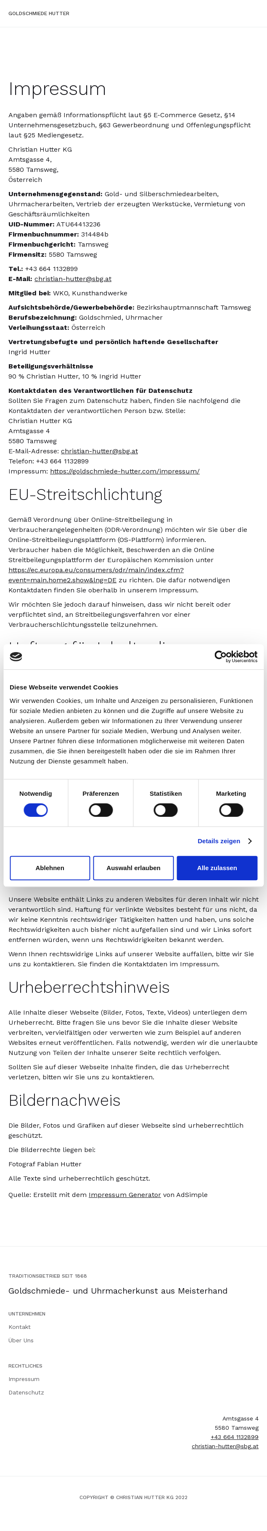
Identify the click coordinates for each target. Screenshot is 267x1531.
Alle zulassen (217, 867)
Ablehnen (50, 867)
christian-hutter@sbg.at (72, 279)
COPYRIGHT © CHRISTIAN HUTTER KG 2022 (133, 1497)
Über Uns (21, 1340)
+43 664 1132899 (235, 1437)
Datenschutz (26, 1392)
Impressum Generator (125, 1195)
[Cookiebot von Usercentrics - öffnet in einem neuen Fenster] (220, 656)
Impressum (24, 1379)
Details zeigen (219, 840)
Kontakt (19, 1326)
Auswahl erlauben (133, 867)
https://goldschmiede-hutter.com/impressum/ (125, 471)
